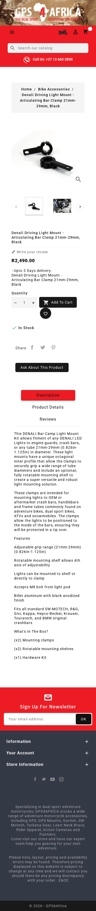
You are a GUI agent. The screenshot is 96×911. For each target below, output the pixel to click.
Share (32, 347)
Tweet (43, 347)
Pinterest (53, 347)
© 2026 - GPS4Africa (48, 906)
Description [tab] (48, 395)
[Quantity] (24, 302)
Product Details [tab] (48, 407)
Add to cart (58, 302)
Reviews (48, 419)
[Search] (48, 48)
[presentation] (16, 207)
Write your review (30, 252)
